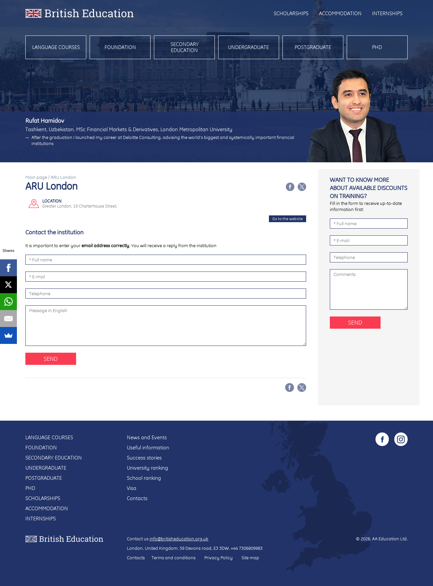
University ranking (147, 468)
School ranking (144, 478)
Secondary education (184, 47)
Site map (250, 557)
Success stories (144, 457)
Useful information (148, 447)
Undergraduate (248, 47)
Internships (387, 13)
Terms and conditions (174, 557)
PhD (377, 47)
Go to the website (287, 218)
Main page (36, 177)
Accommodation (340, 13)
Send (51, 358)
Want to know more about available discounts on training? (368, 188)
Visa (131, 488)
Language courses (56, 47)
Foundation (120, 47)
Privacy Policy (218, 557)
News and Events (147, 437)
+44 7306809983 (247, 548)
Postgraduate (313, 47)
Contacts (137, 498)
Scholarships (291, 13)
